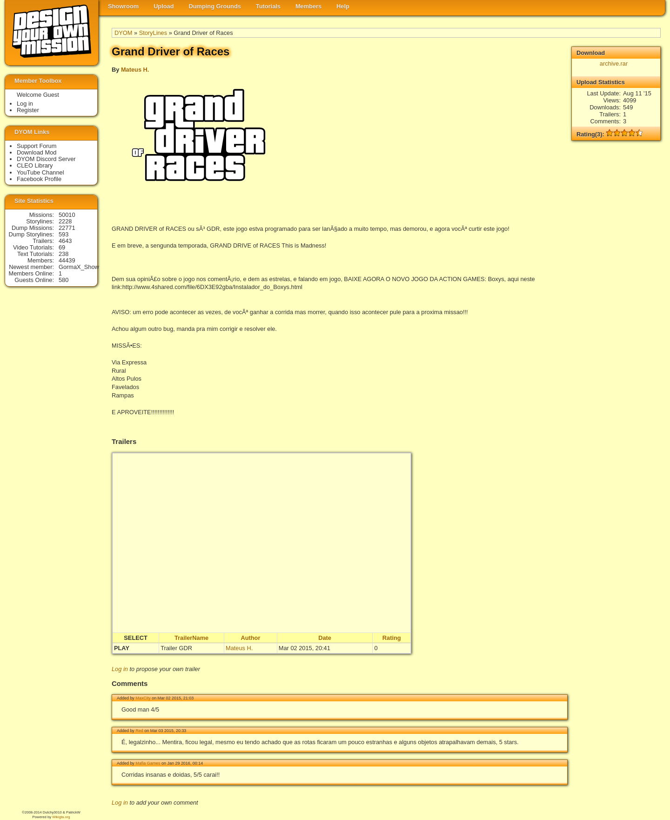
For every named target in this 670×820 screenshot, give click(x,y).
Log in (120, 668)
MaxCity (142, 698)
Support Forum (36, 145)
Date (324, 637)
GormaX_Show (79, 266)
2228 (65, 221)
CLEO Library (35, 165)
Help (342, 6)
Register (28, 110)
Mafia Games (147, 763)
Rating (391, 637)
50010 (67, 214)
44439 (67, 260)
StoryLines (153, 32)
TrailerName (191, 637)
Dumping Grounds (215, 6)
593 (63, 234)
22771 (67, 227)
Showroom (123, 6)
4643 (65, 240)
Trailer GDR (176, 648)
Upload (164, 6)
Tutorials (268, 6)
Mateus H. (135, 69)
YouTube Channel (40, 172)
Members (308, 6)
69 (62, 247)
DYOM (123, 32)
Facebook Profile (39, 178)
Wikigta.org (61, 817)
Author (250, 637)
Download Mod (36, 152)
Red (139, 730)
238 (63, 253)
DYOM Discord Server (46, 158)
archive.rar (614, 63)
